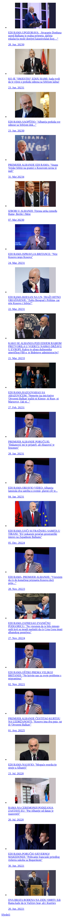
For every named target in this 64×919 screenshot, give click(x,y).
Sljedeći (5, 914)
